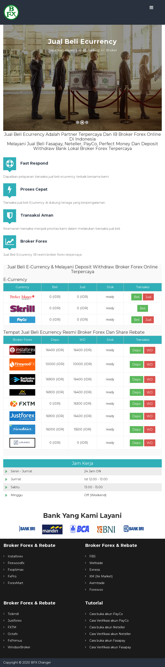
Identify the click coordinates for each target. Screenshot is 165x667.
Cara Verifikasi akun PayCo (109, 621)
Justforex (14, 621)
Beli (136, 297)
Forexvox (96, 590)
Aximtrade (97, 583)
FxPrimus (15, 641)
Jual (148, 297)
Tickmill (13, 614)
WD (150, 350)
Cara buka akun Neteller (107, 627)
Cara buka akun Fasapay (107, 641)
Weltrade (96, 563)
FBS (92, 556)
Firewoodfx (16, 563)
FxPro (12, 576)
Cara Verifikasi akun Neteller (110, 634)
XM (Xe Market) (101, 576)
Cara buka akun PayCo (106, 614)
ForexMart (15, 583)
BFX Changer (41, 662)
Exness (94, 570)
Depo (136, 350)
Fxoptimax (15, 570)
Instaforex (15, 556)
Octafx (13, 634)
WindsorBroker (19, 647)
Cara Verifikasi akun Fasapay (110, 647)
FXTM (12, 627)
